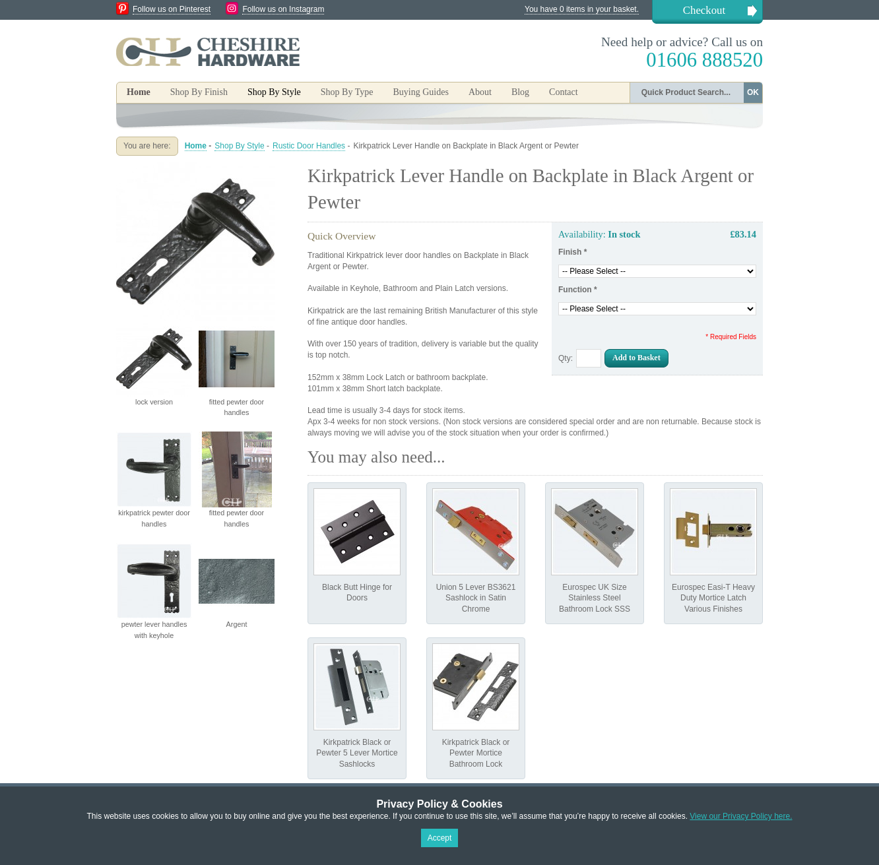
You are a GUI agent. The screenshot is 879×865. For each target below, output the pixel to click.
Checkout (704, 10)
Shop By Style (239, 145)
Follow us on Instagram (283, 9)
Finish (572, 252)
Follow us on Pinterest (172, 9)
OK (753, 92)
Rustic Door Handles (309, 145)
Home (138, 92)
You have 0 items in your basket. (582, 9)
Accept (440, 838)
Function (577, 289)
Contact (563, 92)
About (480, 92)
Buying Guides (420, 92)
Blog (520, 92)
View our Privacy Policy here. (741, 816)
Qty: (565, 358)
